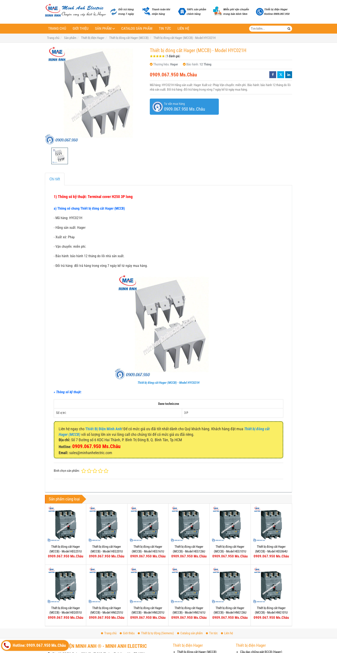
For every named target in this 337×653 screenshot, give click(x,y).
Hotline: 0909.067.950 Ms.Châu (34, 645)
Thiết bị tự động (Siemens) (156, 633)
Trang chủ (57, 28)
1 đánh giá (173, 56)
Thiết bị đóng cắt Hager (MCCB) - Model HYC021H (168, 383)
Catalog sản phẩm (136, 28)
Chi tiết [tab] (54, 179)
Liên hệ (183, 28)
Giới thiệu (81, 28)
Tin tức (165, 28)
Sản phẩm (103, 28)
